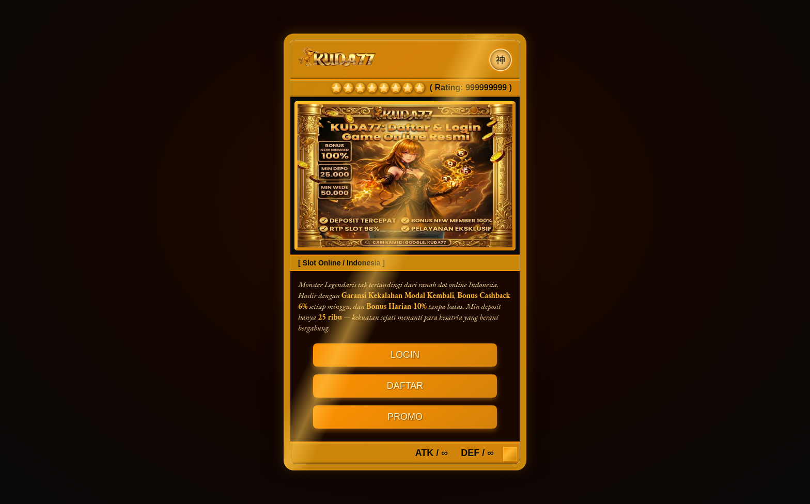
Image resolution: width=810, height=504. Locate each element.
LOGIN (405, 355)
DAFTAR (405, 386)
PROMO (405, 417)
